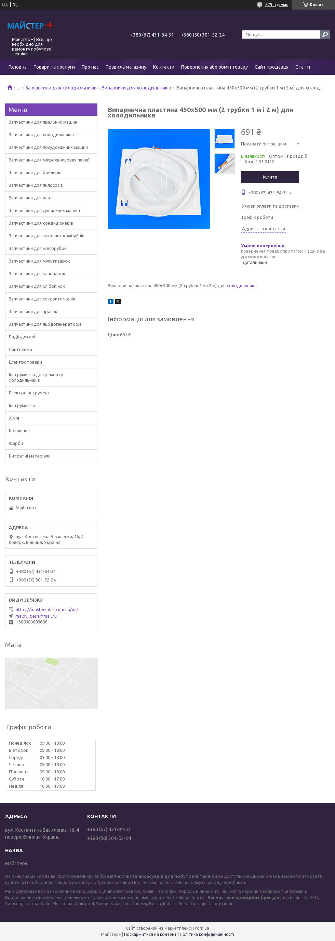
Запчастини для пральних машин (43, 122)
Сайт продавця (272, 67)
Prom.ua (201, 928)
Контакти (163, 67)
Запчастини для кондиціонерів (41, 223)
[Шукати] (325, 34)
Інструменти (22, 405)
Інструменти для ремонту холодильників (36, 377)
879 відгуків (276, 4)
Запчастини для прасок (33, 311)
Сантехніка (20, 349)
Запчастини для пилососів (36, 185)
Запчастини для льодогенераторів (45, 324)
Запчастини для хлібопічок (37, 286)
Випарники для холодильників (136, 87)
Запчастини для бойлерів (35, 172)
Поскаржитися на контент (150, 934)
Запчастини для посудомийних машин (48, 147)
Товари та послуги (54, 67)
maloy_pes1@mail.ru (36, 616)
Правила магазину (126, 67)
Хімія (14, 418)
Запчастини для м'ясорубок (38, 248)
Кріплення (19, 430)
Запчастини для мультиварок (39, 260)
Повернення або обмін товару (214, 67)
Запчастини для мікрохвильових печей (49, 159)
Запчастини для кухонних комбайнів (46, 235)
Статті (302, 67)
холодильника (242, 285)
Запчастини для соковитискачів (42, 298)
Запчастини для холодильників (61, 87)
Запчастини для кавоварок (37, 273)
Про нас (90, 67)
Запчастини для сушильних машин (44, 210)
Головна (18, 67)
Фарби (16, 443)
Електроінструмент (29, 392)
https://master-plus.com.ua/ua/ (47, 609)
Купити (270, 176)
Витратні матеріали (30, 455)
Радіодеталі (22, 336)
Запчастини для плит (31, 197)
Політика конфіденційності (207, 934)
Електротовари (25, 362)
